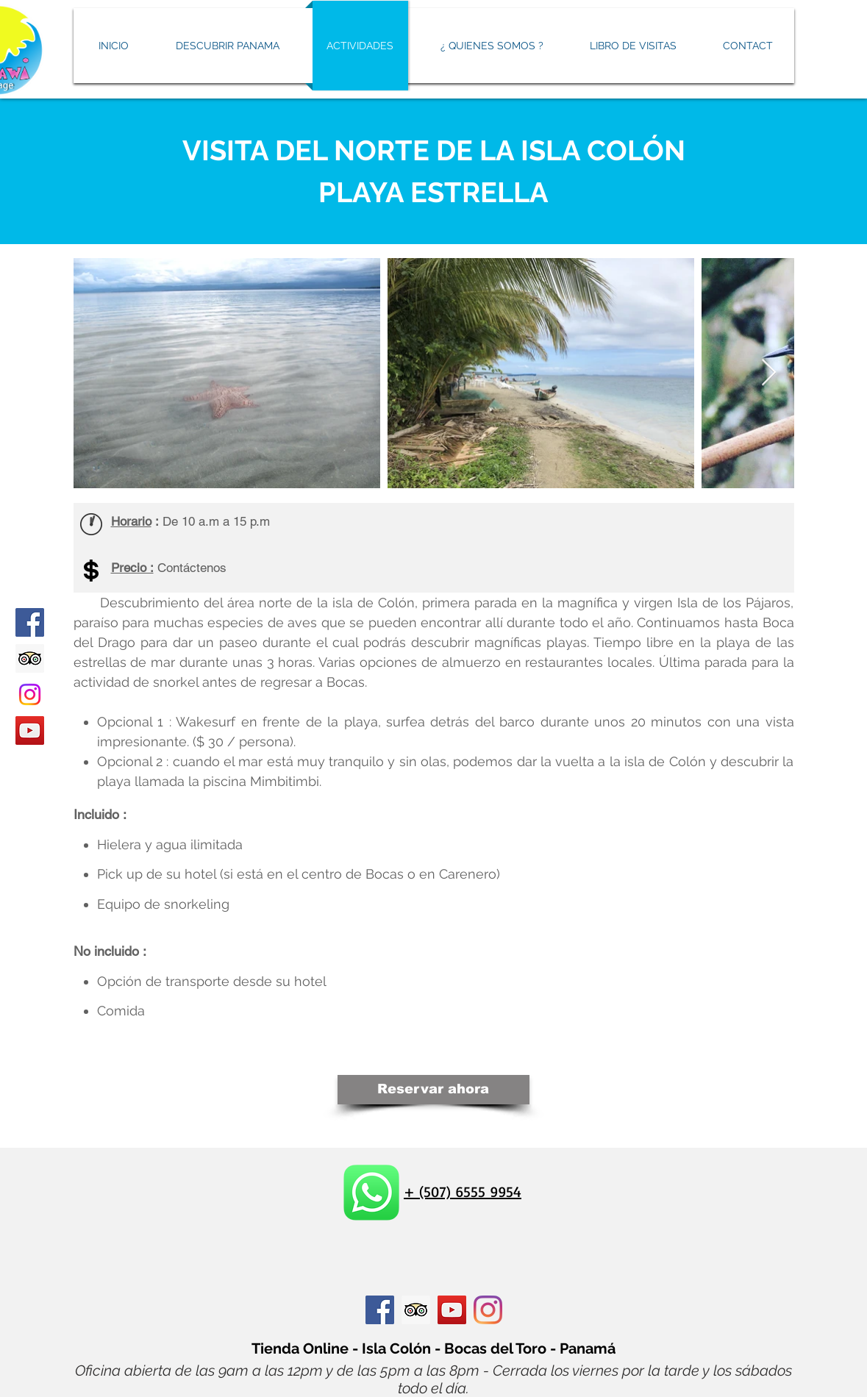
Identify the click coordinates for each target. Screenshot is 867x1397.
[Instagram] (29, 694)
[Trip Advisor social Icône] (416, 1310)
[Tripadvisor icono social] (29, 658)
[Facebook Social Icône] (379, 1310)
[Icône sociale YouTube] (452, 1310)
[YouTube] (29, 730)
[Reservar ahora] (433, 1089)
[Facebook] (29, 622)
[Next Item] (768, 373)
